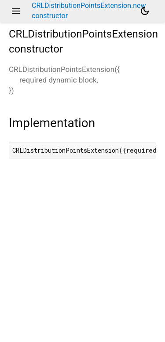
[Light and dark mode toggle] (145, 11)
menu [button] (16, 11)
